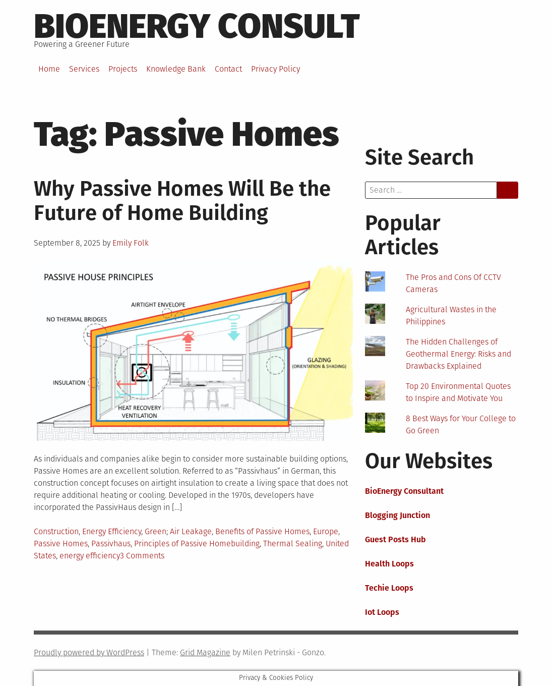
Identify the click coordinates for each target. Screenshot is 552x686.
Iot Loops (382, 612)
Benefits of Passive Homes (262, 531)
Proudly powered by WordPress (89, 652)
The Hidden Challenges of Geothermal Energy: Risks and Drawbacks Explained (458, 354)
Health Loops (389, 563)
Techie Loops (389, 588)
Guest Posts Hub (395, 539)
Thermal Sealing (292, 543)
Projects (122, 69)
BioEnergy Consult (197, 26)
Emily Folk (130, 243)
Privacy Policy (275, 69)
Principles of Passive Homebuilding (197, 543)
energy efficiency (89, 555)
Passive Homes (61, 543)
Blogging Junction (397, 515)
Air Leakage (191, 531)
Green (155, 531)
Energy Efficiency (111, 531)
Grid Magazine (205, 652)
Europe (325, 531)
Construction (56, 531)
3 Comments (142, 555)
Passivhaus (111, 543)
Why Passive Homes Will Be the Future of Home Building (182, 200)
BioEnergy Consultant (404, 491)
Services (84, 69)
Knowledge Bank (176, 69)
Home (49, 69)
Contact (228, 69)
